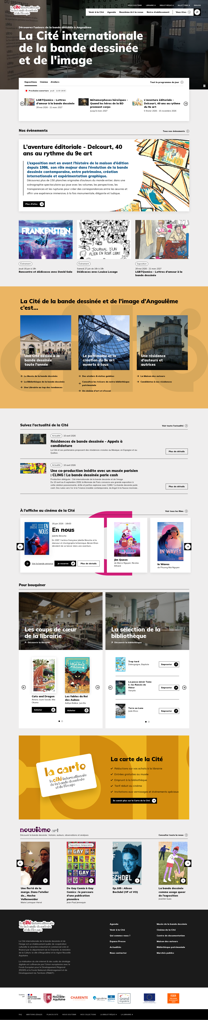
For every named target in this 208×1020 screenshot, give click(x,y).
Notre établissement (158, 13)
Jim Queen (121, 559)
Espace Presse (118, 941)
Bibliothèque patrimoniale (171, 947)
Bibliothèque (166, 6)
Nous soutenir (135, 6)
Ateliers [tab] (55, 82)
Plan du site (52, 1015)
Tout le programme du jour (164, 82)
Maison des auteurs (167, 941)
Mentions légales (34, 1015)
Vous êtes (181, 13)
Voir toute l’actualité (172, 425)
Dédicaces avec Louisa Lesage (97, 271)
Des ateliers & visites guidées (98, 376)
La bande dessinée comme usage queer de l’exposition (172, 892)
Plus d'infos (32, 204)
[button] (22, 104)
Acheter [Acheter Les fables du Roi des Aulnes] (72, 710)
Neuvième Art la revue (131, 13)
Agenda (111, 13)
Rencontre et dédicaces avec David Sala (45, 271)
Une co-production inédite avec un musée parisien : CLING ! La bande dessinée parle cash (94, 472)
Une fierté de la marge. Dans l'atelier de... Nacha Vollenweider (35, 894)
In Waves (163, 564)
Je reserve (62, 563)
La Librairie (126, 1015)
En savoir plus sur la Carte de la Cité (133, 800)
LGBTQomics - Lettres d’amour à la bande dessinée (55, 101)
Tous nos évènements (173, 131)
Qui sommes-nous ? (120, 935)
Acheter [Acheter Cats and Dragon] (39, 710)
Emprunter (166, 664)
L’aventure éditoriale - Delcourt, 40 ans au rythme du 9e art (162, 103)
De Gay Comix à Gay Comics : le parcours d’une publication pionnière (80, 894)
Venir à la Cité (96, 13)
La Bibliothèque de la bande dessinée (44, 381)
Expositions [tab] (31, 82)
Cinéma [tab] (44, 82)
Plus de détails (177, 451)
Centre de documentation (171, 935)
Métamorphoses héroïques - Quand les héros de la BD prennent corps (109, 103)
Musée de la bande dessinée (172, 924)
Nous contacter (118, 953)
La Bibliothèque (107, 1015)
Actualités (115, 947)
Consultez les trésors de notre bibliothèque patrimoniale (105, 383)
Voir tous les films (174, 511)
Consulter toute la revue (170, 835)
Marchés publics (165, 953)
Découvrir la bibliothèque (128, 642)
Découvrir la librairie (39, 642)
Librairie (150, 6)
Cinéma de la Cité (166, 930)
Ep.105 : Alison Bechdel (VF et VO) (125, 890)
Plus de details (89, 563)
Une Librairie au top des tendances (43, 387)
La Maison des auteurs (153, 376)
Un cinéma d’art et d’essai (96, 391)
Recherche (197, 12)
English (197, 6)
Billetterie (183, 6)
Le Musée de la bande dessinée (40, 376)
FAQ (20, 1015)
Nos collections (88, 1015)
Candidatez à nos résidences (156, 381)
